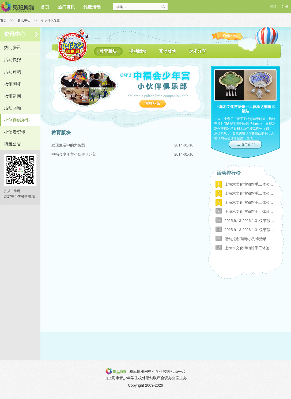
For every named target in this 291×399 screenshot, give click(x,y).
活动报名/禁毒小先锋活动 (246, 239)
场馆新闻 (12, 95)
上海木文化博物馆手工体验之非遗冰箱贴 (250, 248)
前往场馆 (152, 103)
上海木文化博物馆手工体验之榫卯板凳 (250, 202)
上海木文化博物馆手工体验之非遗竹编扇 (250, 193)
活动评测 (12, 71)
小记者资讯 (14, 132)
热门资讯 (12, 47)
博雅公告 (12, 144)
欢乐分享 (197, 51)
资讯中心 (23, 20)
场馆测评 (12, 83)
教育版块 (108, 51)
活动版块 (137, 51)
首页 (3, 20)
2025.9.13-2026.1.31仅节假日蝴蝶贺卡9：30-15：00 (250, 230)
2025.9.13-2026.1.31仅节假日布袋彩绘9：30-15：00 (250, 221)
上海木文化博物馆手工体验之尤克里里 (250, 211)
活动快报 (12, 59)
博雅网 (17, 6)
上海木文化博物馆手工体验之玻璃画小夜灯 (250, 184)
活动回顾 (12, 108)
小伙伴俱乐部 (17, 120)
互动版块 (167, 51)
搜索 (163, 6)
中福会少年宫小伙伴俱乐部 (73, 154)
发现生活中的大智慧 (68, 145)
